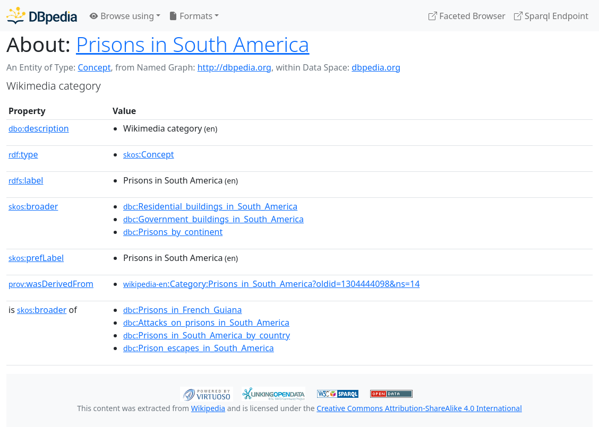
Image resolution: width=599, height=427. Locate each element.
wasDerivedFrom (50, 284)
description (38, 128)
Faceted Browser (467, 16)
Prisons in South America (193, 44)
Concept (94, 67)
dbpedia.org (376, 67)
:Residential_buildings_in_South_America (210, 206)
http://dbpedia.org (234, 67)
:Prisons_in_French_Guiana (182, 310)
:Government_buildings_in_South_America (213, 219)
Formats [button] (190, 16)
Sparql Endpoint (551, 16)
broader (33, 206)
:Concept (148, 154)
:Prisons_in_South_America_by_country (206, 335)
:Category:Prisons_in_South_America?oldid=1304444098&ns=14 (271, 284)
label (26, 180)
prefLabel (36, 258)
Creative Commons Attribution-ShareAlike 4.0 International (418, 408)
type (23, 154)
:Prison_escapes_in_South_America (198, 348)
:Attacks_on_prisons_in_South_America (206, 322)
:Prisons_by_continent (173, 232)
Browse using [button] (122, 16)
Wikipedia (208, 408)
